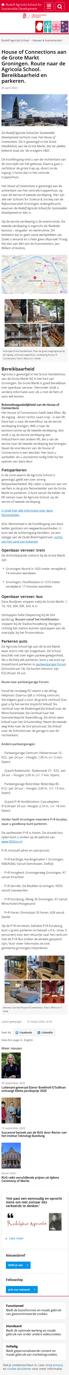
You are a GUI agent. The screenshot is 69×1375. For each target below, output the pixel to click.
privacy (58, 1365)
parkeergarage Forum (51, 664)
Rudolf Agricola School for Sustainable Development (21, 7)
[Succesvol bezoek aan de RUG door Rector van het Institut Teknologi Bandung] (34, 1110)
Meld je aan (18, 1265)
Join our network (21, 1289)
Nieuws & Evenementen (47, 40)
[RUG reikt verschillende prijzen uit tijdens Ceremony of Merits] (34, 1155)
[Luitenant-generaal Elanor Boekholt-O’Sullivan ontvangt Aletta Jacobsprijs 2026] (34, 1065)
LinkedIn (45, 1032)
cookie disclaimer (19, 1369)
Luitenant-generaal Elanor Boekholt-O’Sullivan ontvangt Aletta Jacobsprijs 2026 (33, 1089)
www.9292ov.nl (11, 842)
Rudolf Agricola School (15, 40)
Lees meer (15, 1238)
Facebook (24, 1032)
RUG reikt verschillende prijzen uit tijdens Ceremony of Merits (30, 1179)
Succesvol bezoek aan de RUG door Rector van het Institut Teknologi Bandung (34, 1134)
